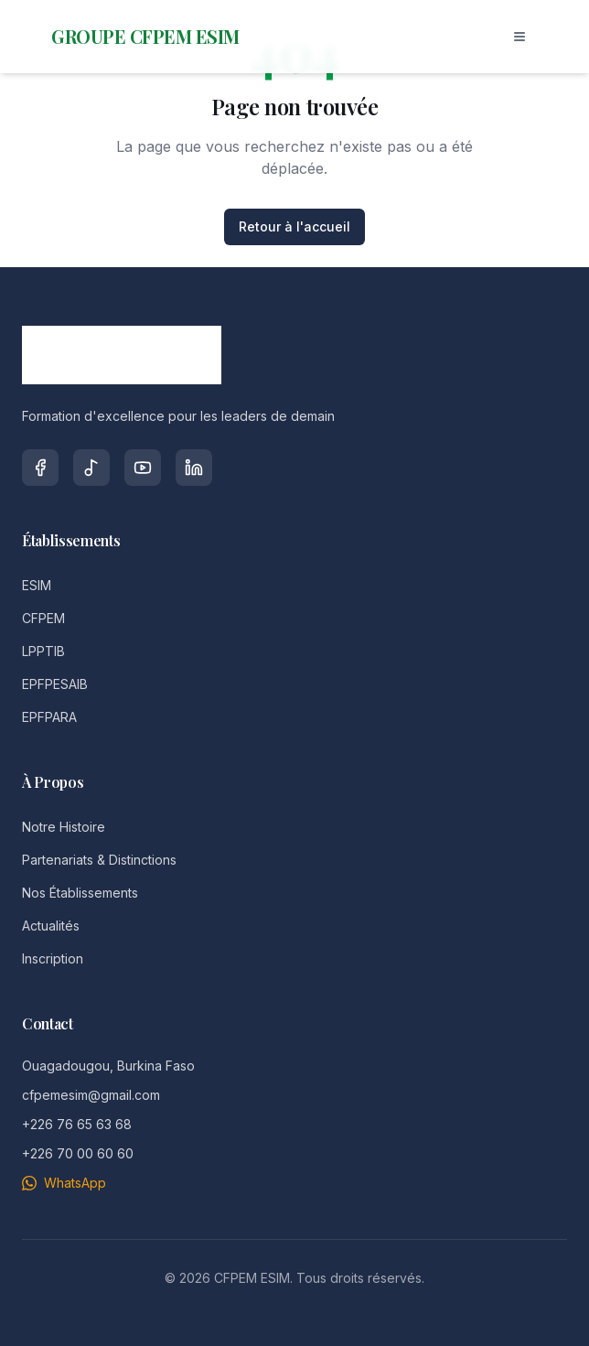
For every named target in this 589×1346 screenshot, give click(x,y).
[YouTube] (142, 467)
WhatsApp (64, 1182)
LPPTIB (43, 651)
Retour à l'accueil (294, 226)
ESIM (36, 585)
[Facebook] (40, 467)
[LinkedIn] (194, 467)
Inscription (52, 958)
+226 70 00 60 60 (78, 1153)
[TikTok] (91, 467)
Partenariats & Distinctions (99, 859)
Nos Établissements (80, 892)
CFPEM (43, 618)
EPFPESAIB (55, 684)
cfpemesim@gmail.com (91, 1095)
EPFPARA (49, 717)
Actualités (51, 925)
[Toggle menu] (519, 36)
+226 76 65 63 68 (77, 1124)
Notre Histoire (63, 827)
